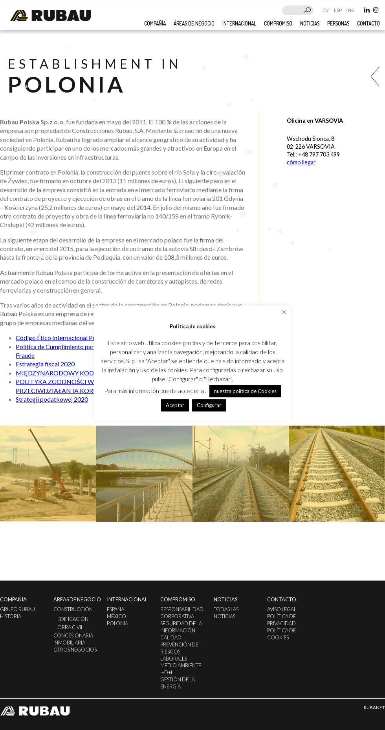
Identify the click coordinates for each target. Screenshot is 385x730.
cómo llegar (301, 162)
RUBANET (374, 707)
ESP (338, 10)
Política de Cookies (281, 634)
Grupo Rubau (17, 609)
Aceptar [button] (175, 405)
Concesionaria (73, 635)
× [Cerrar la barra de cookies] (284, 312)
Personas (338, 23)
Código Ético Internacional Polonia (62, 337)
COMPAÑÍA (155, 23)
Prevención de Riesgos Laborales (179, 651)
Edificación (72, 619)
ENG (349, 10)
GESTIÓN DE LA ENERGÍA (177, 683)
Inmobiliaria (69, 642)
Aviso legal (281, 609)
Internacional (239, 23)
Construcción (73, 609)
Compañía (13, 599)
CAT (327, 10)
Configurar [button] (209, 405)
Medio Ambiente (180, 665)
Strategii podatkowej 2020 (52, 399)
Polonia (117, 623)
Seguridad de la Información (181, 627)
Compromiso (278, 23)
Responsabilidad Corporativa (182, 612)
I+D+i (166, 672)
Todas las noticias (226, 612)
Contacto (368, 23)
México (116, 616)
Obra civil (70, 627)
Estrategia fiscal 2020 (45, 364)
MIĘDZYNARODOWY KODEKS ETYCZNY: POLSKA (88, 373)
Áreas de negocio (194, 23)
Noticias (309, 23)
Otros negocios (75, 649)
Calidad (171, 637)
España (115, 609)
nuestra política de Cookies (245, 391)
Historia (10, 616)
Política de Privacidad (281, 619)
